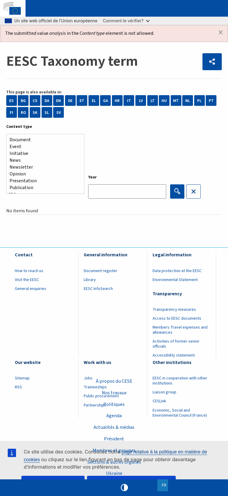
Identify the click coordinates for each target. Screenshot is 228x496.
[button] (212, 61)
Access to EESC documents (177, 318)
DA (47, 100)
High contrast (124, 488)
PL (199, 100)
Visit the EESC (27, 280)
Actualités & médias (114, 427)
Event (43, 146)
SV (58, 112)
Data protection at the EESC (177, 271)
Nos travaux (114, 392)
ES (11, 100)
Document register (100, 271)
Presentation (43, 181)
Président (114, 438)
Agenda (114, 415)
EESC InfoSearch (98, 289)
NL (187, 100)
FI (11, 112)
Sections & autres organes (114, 461)
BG (23, 100)
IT (129, 100)
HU (164, 100)
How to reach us (29, 271)
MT (176, 100)
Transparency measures (174, 310)
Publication (43, 187)
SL (47, 112)
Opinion (43, 174)
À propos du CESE (114, 380)
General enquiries (30, 289)
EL (94, 100)
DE (70, 100)
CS (35, 100)
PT (211, 100)
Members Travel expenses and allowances (180, 329)
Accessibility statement (174, 355)
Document (43, 139)
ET (82, 100)
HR (117, 100)
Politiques (114, 404)
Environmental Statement (175, 280)
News (43, 160)
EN (58, 100)
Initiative (43, 153)
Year (92, 177)
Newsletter (43, 167)
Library (90, 280)
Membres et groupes (114, 450)
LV (141, 100)
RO (23, 112)
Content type (19, 127)
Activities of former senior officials (176, 343)
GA (105, 100)
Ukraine (114, 473)
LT (153, 100)
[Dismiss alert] (220, 32)
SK (35, 112)
